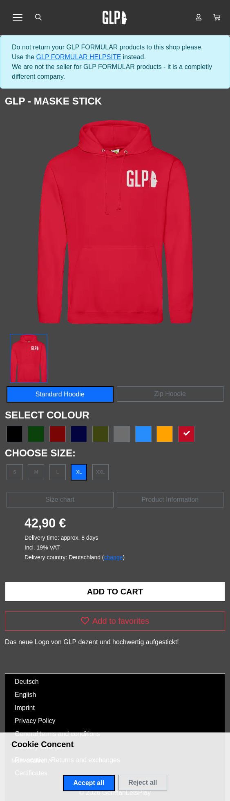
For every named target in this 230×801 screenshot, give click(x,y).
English (25, 694)
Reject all (142, 782)
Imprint (25, 707)
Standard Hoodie (60, 394)
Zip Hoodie (170, 393)
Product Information (170, 499)
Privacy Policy (35, 720)
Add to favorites (115, 620)
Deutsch (27, 681)
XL (79, 471)
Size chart (59, 499)
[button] (216, 17)
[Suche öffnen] (38, 17)
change (113, 557)
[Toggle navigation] (18, 17)
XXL (100, 471)
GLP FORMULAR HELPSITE (78, 56)
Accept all (89, 782)
